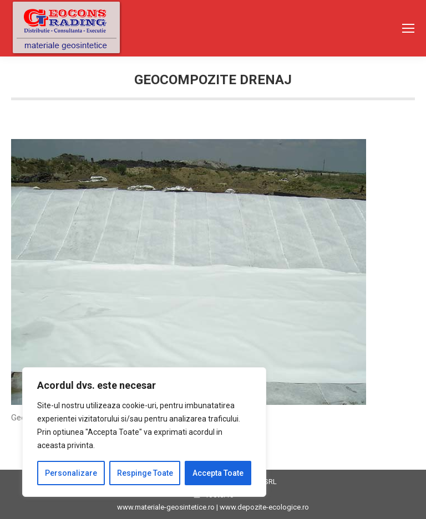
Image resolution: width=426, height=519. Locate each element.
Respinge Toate (145, 473)
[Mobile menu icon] (408, 28)
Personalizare (71, 473)
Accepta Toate (218, 473)
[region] (144, 432)
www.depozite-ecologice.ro (264, 507)
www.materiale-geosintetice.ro (166, 507)
